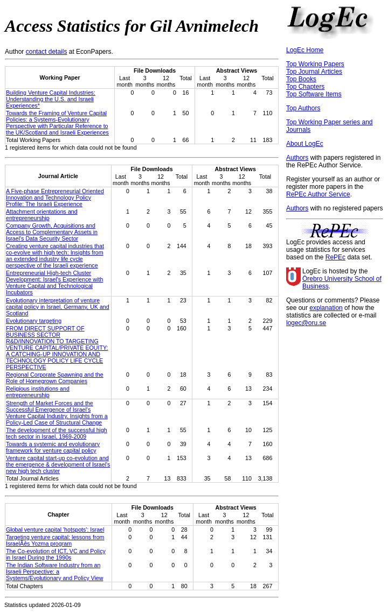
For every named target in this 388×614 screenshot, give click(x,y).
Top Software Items (314, 94)
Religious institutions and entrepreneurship (38, 391)
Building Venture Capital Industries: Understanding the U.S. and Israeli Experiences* (50, 99)
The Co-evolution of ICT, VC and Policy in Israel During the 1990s (56, 554)
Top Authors (303, 108)
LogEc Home (304, 50)
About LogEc (304, 143)
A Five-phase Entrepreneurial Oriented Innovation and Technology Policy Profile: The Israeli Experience (55, 197)
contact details (46, 51)
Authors (297, 157)
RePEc (335, 257)
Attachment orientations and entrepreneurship (42, 214)
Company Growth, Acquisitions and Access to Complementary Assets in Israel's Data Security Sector (52, 232)
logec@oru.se (306, 323)
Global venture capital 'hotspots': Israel (55, 529)
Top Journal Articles (314, 71)
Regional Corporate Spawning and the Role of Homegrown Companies (54, 377)
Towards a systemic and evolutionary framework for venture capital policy (53, 447)
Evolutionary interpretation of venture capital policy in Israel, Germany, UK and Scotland (57, 306)
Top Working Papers (315, 64)
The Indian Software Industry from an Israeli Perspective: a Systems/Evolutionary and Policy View (54, 571)
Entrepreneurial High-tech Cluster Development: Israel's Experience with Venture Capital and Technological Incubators (54, 282)
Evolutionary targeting (33, 320)
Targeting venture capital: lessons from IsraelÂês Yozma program (55, 540)
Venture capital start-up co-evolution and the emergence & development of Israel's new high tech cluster (58, 464)
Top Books (301, 79)
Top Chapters (305, 86)
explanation (325, 308)
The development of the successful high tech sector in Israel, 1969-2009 (56, 433)
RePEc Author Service (318, 194)
